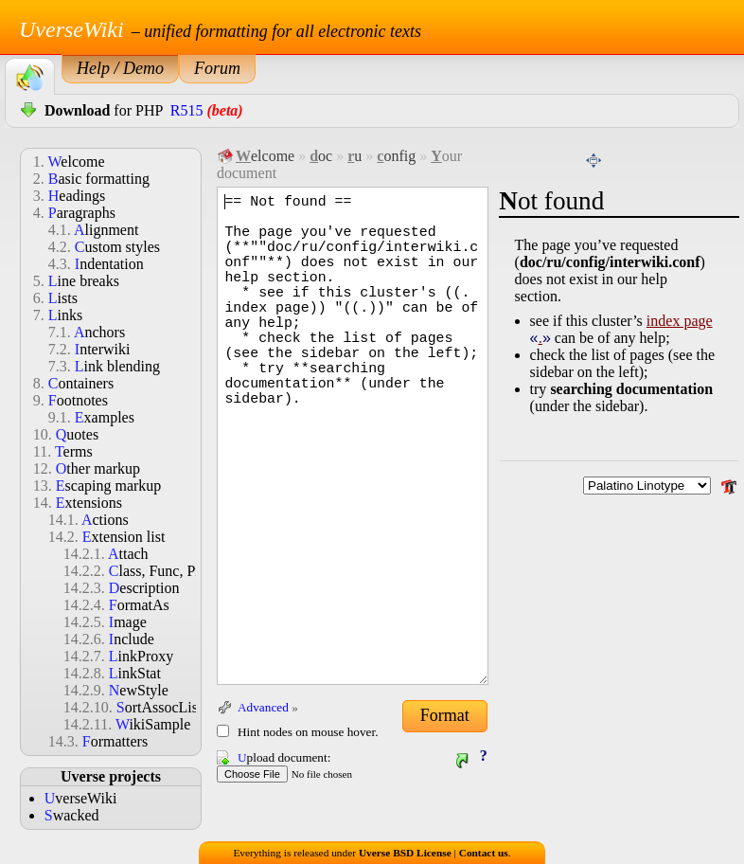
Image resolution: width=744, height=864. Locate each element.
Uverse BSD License (405, 852)
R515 (187, 110)
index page (680, 321)
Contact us (483, 852)
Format (444, 715)
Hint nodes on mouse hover (306, 732)
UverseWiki (71, 29)
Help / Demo (120, 68)
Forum (217, 68)
